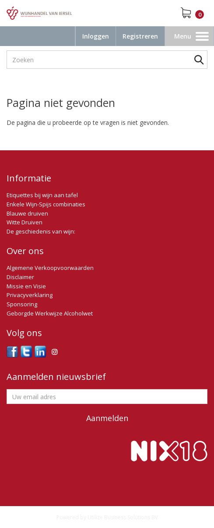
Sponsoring (22, 304)
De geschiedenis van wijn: (41, 231)
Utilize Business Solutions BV (123, 517)
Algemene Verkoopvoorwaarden (50, 268)
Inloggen (95, 36)
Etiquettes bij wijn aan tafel (42, 195)
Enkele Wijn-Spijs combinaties (46, 204)
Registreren (140, 36)
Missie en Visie (26, 286)
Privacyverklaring (30, 295)
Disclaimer (20, 277)
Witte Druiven (24, 222)
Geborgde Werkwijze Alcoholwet (50, 313)
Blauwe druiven (27, 213)
